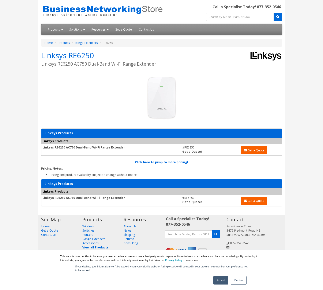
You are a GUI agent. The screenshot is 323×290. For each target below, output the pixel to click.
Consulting (131, 243)
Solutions (77, 29)
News (127, 230)
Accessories (90, 243)
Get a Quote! (123, 29)
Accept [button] (221, 280)
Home (48, 43)
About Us (130, 226)
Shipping (129, 235)
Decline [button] (238, 280)
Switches (88, 230)
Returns (129, 239)
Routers (87, 235)
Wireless (88, 226)
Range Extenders (86, 43)
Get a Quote (254, 150)
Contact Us (146, 29)
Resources (100, 29)
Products (55, 29)
